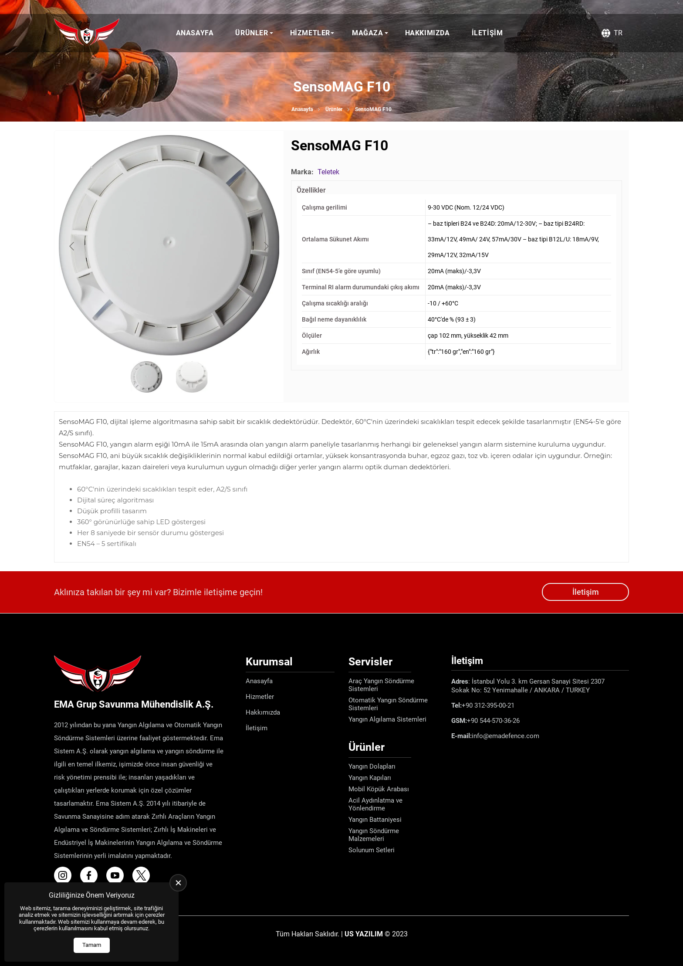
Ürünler (251, 33)
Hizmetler (310, 33)
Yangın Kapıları (369, 778)
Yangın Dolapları (372, 766)
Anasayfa (195, 33)
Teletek (328, 172)
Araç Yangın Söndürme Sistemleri (381, 685)
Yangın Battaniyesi (375, 820)
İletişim (487, 33)
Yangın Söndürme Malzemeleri (373, 835)
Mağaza (367, 33)
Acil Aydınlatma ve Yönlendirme (375, 804)
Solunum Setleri (371, 850)
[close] (178, 882)
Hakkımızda (427, 33)
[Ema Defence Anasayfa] (86, 33)
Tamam (91, 945)
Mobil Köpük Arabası (378, 789)
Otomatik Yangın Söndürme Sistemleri (388, 704)
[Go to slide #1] (146, 377)
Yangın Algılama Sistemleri (387, 719)
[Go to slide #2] (192, 377)
